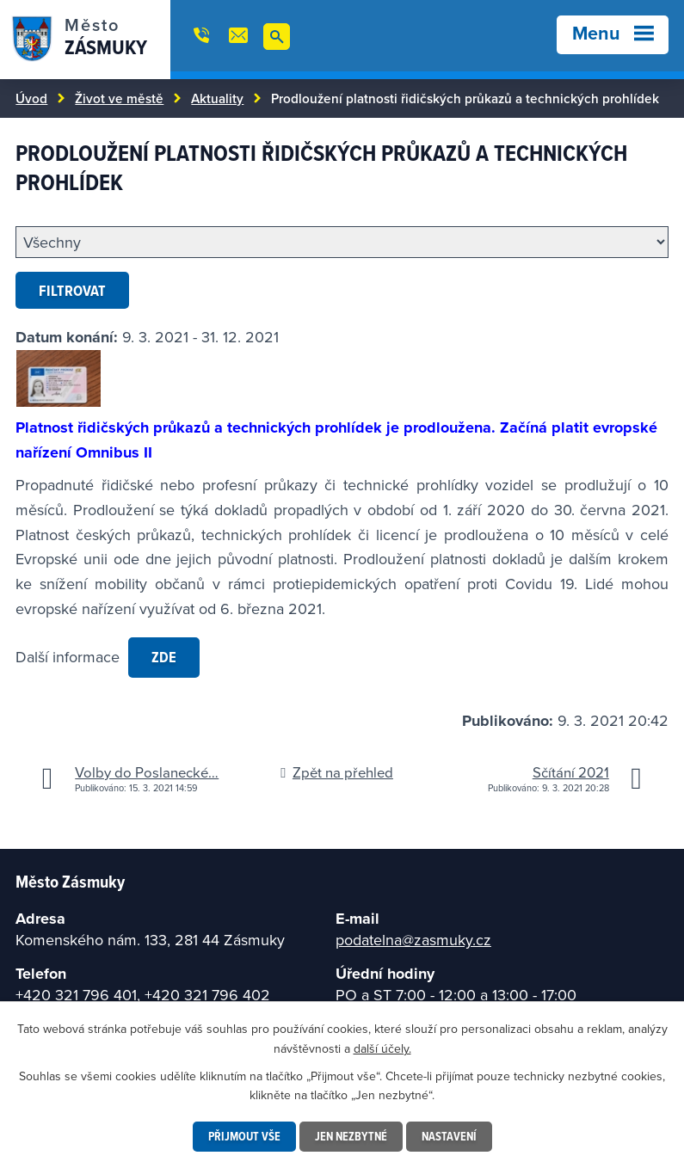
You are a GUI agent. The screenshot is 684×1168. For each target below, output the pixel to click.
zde (163, 656)
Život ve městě (119, 98)
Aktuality (217, 98)
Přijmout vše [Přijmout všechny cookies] (244, 1136)
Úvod (31, 98)
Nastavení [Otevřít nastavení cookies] (449, 1136)
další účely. (382, 1047)
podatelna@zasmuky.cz (413, 939)
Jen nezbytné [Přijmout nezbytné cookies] (351, 1136)
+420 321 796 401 (76, 994)
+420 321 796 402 (207, 994)
